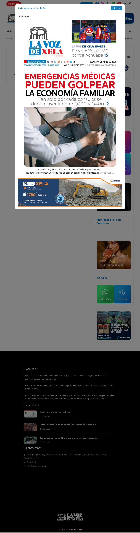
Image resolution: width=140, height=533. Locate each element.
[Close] (116, 8)
